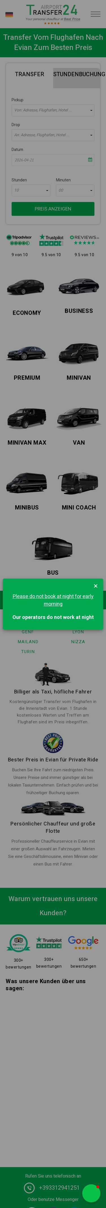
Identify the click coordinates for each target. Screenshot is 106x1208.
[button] (91, 1193)
